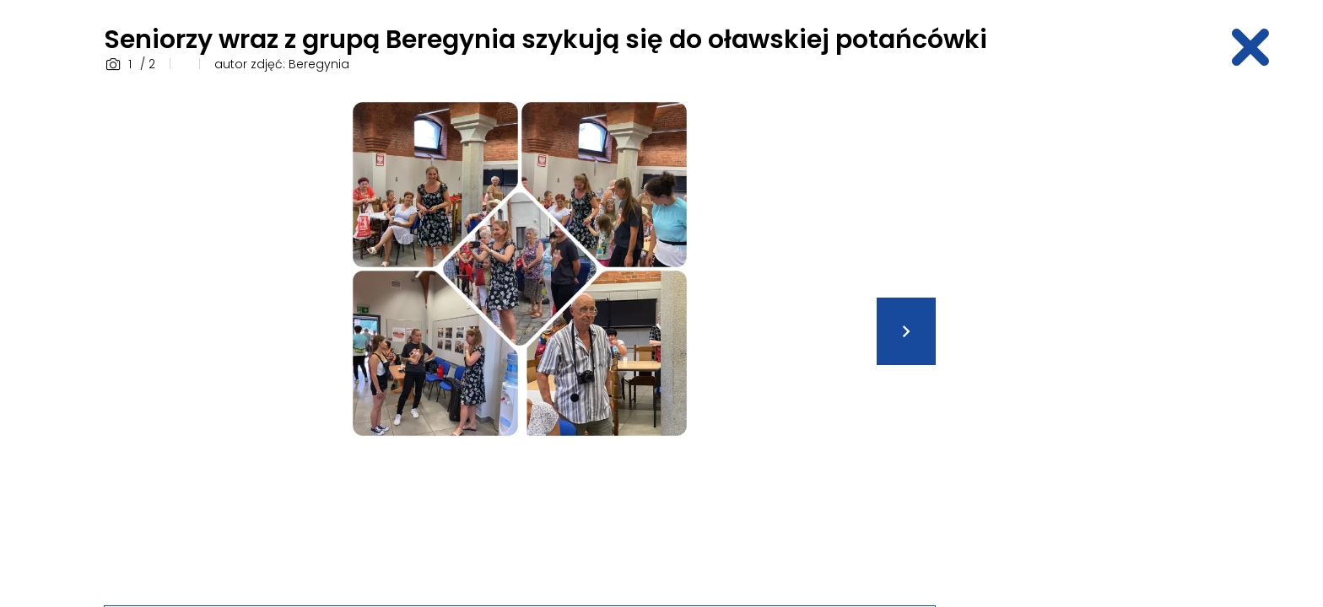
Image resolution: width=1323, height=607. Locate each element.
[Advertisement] (1087, 340)
